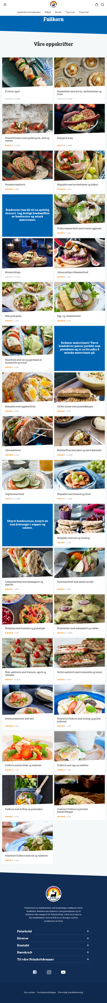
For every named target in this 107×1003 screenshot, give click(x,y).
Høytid (58, 12)
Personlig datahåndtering (70, 992)
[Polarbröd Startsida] (54, 894)
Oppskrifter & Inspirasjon (29, 12)
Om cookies (29, 992)
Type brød (83, 12)
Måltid (48, 12)
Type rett (70, 12)
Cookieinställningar (46, 992)
